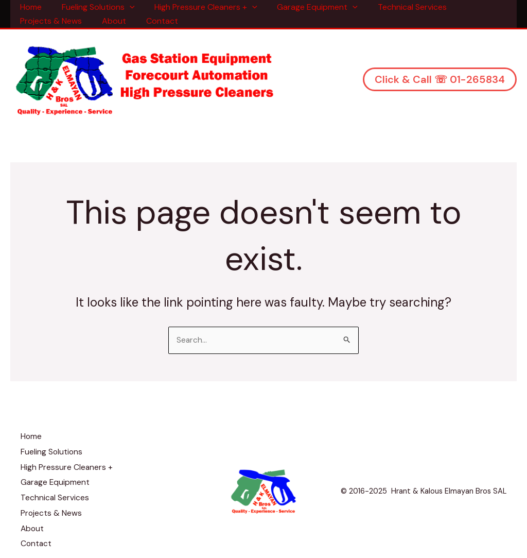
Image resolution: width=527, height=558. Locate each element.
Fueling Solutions (93, 7)
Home (29, 7)
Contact (153, 20)
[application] (124, 7)
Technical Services (396, 7)
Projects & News (49, 20)
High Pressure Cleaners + (197, 7)
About (109, 20)
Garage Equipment (305, 7)
